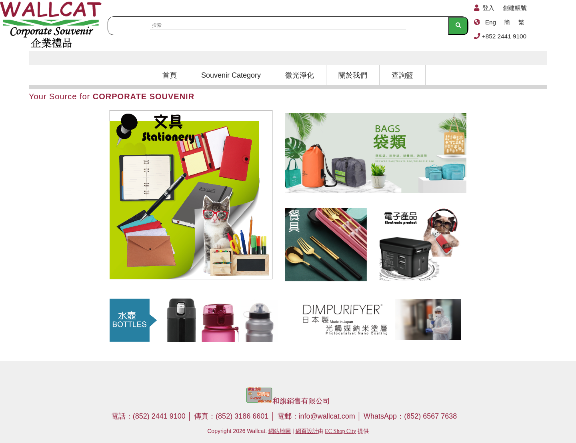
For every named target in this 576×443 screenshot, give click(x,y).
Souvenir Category (231, 75)
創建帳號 (515, 7)
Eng (490, 22)
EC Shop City (340, 431)
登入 (488, 7)
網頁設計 (307, 431)
